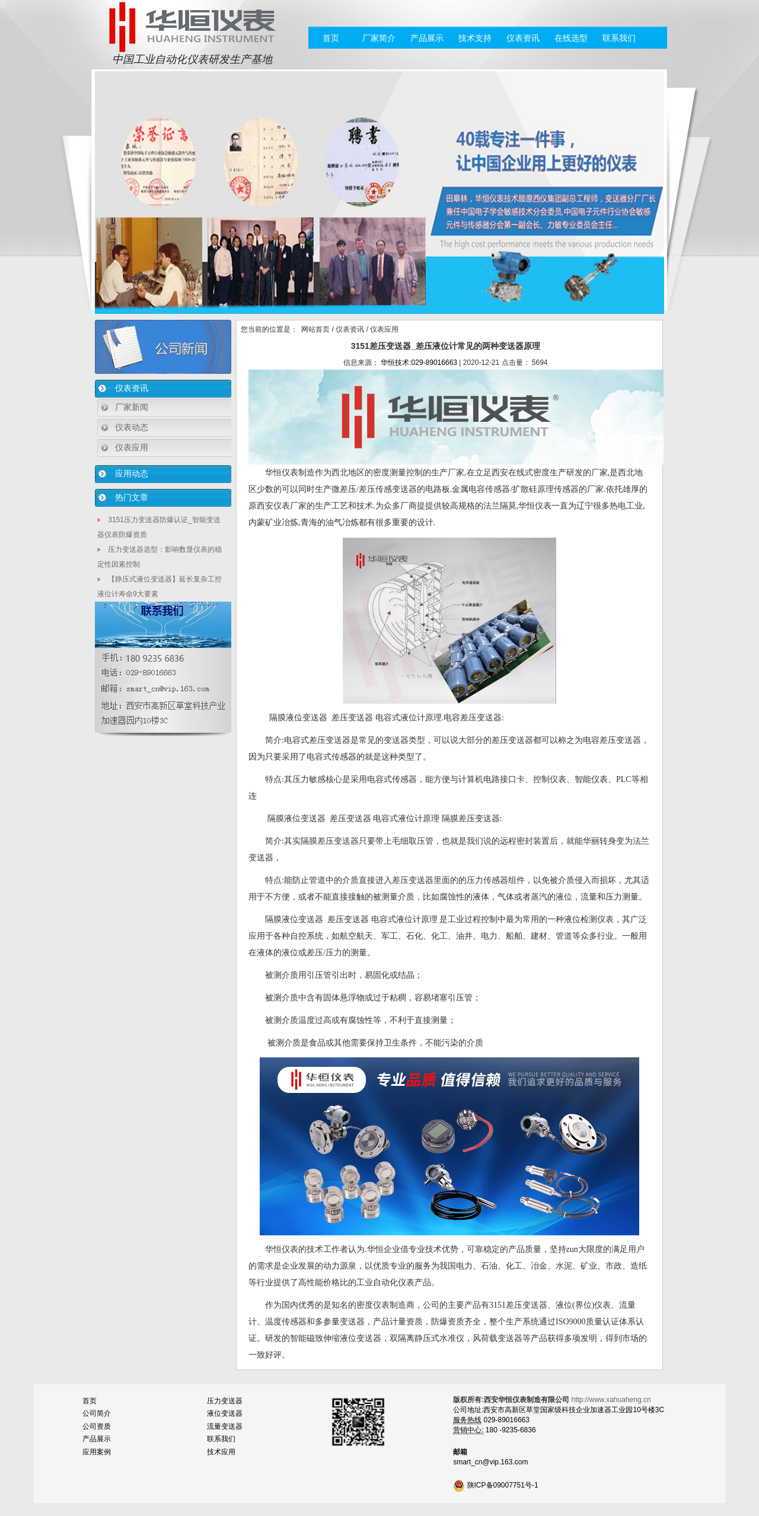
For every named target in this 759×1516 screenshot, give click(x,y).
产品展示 (427, 38)
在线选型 (571, 38)
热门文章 (131, 497)
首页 (331, 38)
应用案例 (96, 1452)
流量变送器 (225, 1426)
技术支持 (475, 38)
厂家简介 (379, 38)
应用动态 (131, 473)
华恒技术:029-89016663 (419, 362)
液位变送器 (225, 1413)
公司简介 (96, 1413)
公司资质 (96, 1426)
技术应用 (221, 1452)
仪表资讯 (523, 38)
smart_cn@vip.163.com (490, 1462)
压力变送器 (225, 1401)
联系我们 (619, 38)
